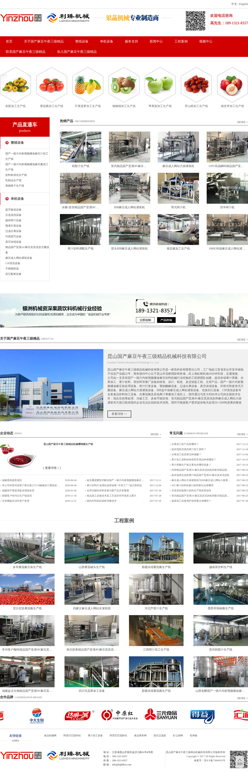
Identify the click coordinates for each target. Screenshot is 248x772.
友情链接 (15, 738)
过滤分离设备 (13, 231)
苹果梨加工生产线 (160, 106)
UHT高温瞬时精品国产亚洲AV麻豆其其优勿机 (228, 166)
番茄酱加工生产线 (51, 106)
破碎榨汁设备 (13, 220)
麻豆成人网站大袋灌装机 (178, 166)
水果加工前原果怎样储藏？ (186, 454)
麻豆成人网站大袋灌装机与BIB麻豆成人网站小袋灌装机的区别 (201, 480)
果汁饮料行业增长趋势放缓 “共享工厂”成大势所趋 (114, 485)
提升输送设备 (13, 209)
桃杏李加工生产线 (232, 106)
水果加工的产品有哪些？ (185, 444)
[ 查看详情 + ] (52, 468)
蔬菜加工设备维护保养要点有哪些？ (191, 500)
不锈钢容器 (12, 268)
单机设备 (106, 41)
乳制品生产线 (13, 180)
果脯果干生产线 (14, 185)
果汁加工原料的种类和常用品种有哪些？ (194, 459)
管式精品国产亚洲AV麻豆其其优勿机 (130, 166)
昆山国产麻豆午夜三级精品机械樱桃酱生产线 (68, 444)
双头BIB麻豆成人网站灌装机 (129, 248)
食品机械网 (50, 735)
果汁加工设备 (95, 735)
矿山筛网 (178, 735)
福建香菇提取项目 (12, 480)
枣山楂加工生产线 (196, 106)
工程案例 (181, 41)
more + (242, 122)
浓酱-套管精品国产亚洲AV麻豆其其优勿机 (81, 207)
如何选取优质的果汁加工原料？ (189, 449)
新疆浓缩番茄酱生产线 (156, 567)
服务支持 (131, 41)
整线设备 (81, 41)
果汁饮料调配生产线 (81, 248)
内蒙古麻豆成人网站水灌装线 (92, 608)
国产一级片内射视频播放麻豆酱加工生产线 (26, 167)
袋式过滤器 (160, 735)
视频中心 (205, 41)
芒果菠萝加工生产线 (88, 106)
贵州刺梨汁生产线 (220, 649)
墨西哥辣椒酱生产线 (221, 608)
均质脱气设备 (13, 236)
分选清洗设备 (13, 215)
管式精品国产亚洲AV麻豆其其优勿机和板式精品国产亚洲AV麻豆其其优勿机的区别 (201, 495)
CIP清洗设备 (12, 263)
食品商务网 (140, 735)
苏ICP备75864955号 (214, 760)
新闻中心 (156, 41)
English (243, 4)
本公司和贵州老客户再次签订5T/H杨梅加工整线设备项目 (31, 485)
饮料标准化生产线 (16, 175)
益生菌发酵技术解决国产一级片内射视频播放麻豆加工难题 (115, 480)
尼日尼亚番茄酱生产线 (27, 608)
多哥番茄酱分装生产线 (27, 567)
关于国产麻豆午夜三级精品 (44, 41)
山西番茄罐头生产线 (92, 567)
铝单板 (193, 735)
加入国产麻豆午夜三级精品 (77, 51)
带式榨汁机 (178, 207)
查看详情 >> (119, 413)
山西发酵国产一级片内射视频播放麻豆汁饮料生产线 (222, 690)
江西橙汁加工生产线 (156, 649)
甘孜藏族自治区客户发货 (15, 500)
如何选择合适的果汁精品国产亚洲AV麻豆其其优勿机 (200, 475)
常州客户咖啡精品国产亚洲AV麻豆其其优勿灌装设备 (28, 649)
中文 (234, 4)
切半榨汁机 (227, 207)
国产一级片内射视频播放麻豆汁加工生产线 (26, 156)
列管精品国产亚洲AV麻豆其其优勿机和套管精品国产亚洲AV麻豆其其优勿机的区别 (201, 469)
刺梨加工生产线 (15, 106)
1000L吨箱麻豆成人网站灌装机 (228, 248)
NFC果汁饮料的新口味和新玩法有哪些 (192, 485)
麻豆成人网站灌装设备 (18, 257)
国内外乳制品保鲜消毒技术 (102, 500)
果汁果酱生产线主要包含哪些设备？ (191, 464)
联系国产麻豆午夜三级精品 (25, 51)
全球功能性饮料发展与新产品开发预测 (108, 490)
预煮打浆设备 (13, 225)
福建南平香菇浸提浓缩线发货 (18, 490)
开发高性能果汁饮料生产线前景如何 (191, 490)
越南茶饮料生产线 (220, 567)
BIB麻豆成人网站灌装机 (129, 207)
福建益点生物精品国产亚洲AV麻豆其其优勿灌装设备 (28, 690)
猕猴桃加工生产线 (124, 106)
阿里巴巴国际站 (118, 735)
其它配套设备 (13, 273)
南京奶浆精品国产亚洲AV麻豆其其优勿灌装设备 (93, 649)
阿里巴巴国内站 (72, 735)
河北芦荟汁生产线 (156, 608)
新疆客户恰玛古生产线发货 (17, 495)
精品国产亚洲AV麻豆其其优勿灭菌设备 (27, 250)
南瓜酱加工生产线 (178, 248)
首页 (9, 41)
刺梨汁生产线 (80, 166)
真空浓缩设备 (13, 241)
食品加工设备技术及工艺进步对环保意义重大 (111, 495)
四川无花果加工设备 (92, 690)
